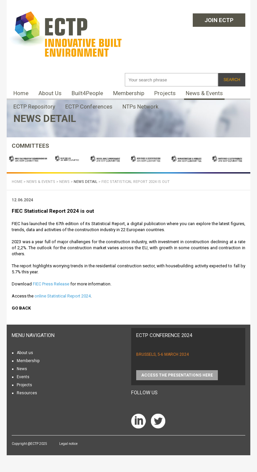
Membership (128, 93)
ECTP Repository (34, 106)
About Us (50, 93)
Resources (27, 393)
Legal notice (68, 444)
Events (23, 377)
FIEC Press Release (51, 283)
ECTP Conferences (88, 106)
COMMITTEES (30, 145)
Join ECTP (219, 20)
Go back (21, 308)
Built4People (87, 93)
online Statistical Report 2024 (62, 295)
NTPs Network (140, 106)
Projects (165, 93)
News (64, 182)
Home (20, 93)
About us (25, 352)
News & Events (204, 93)
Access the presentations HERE (177, 375)
